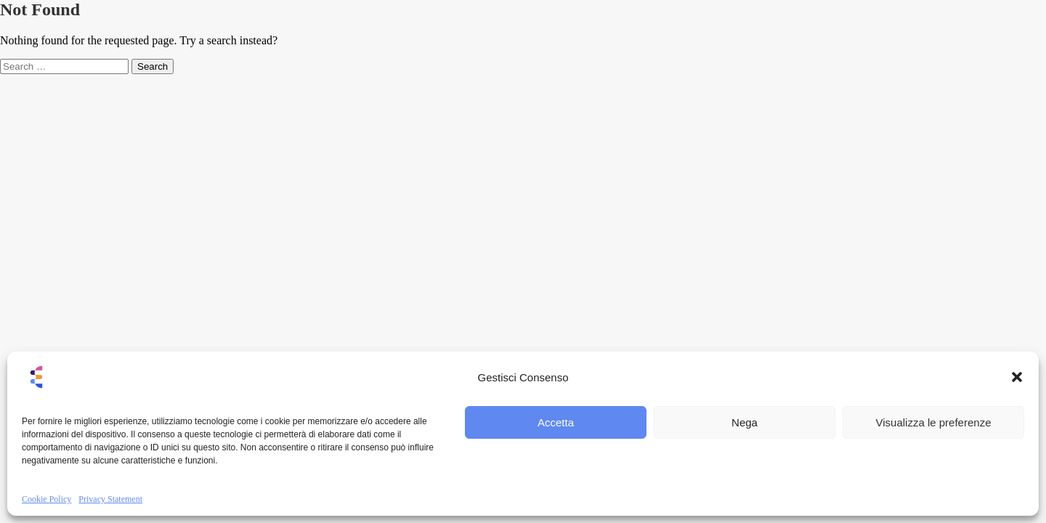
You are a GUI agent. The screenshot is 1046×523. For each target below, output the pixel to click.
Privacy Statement (110, 499)
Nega (744, 422)
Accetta (556, 422)
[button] (1017, 377)
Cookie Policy (46, 499)
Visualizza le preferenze (934, 422)
